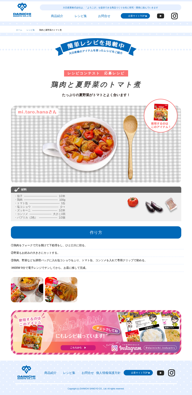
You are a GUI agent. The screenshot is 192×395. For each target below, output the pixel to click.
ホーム (19, 30)
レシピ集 (31, 30)
